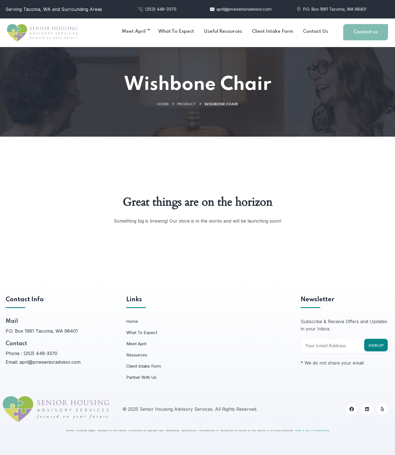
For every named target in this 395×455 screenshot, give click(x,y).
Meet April (136, 343)
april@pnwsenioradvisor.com (240, 9)
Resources (136, 355)
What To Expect (141, 332)
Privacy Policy (321, 430)
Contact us (366, 32)
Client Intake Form (143, 366)
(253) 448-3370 (157, 9)
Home (163, 104)
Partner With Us (141, 377)
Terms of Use (302, 430)
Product (186, 104)
